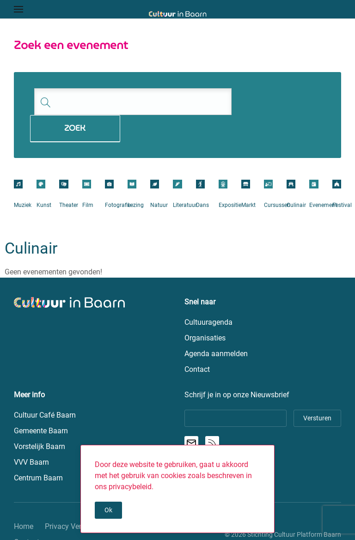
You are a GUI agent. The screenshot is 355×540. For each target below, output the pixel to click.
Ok (108, 510)
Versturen (317, 391)
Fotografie (118, 178)
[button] (18, 9)
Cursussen (277, 178)
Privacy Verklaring (74, 500)
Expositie (230, 178)
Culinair (296, 178)
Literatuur (185, 178)
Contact (26, 515)
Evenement (323, 178)
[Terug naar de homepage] (178, 14)
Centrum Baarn (38, 451)
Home (23, 500)
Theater (68, 178)
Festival (342, 178)
